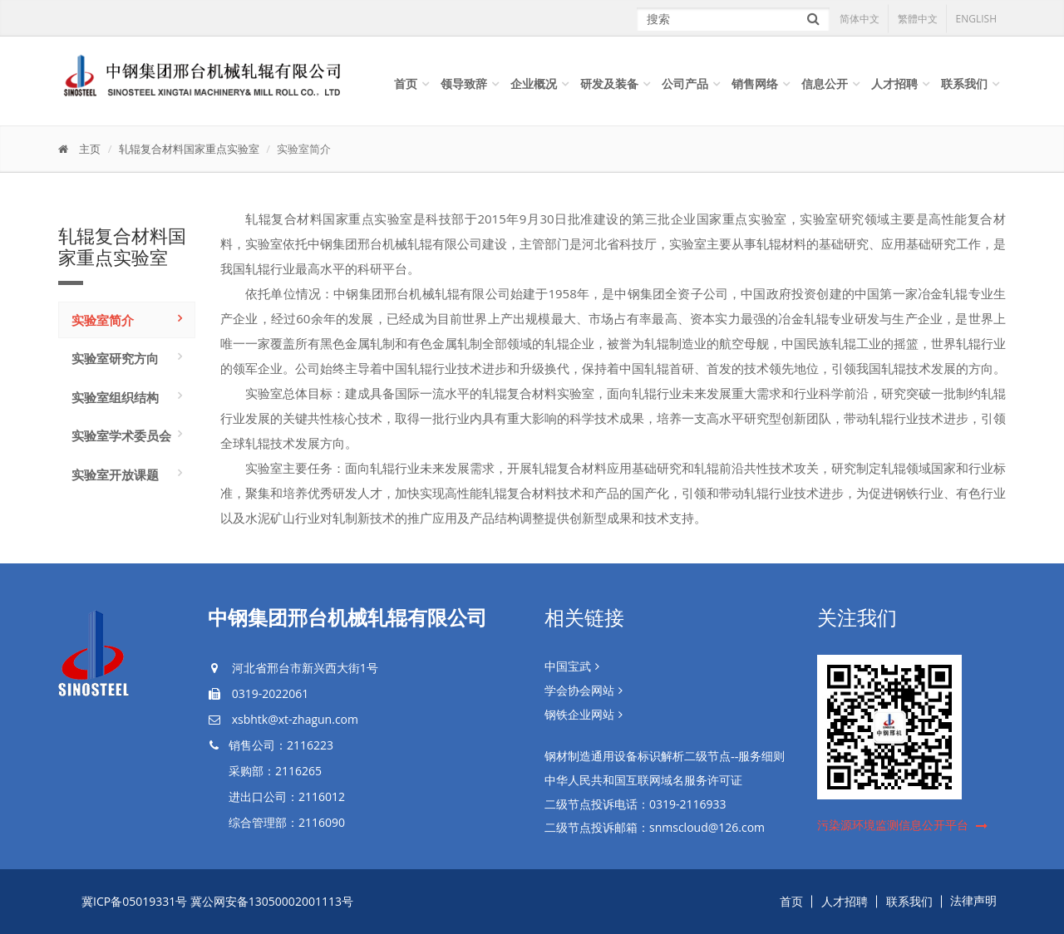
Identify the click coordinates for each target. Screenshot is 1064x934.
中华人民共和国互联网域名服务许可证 (643, 780)
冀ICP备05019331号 (134, 901)
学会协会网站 (579, 691)
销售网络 (755, 83)
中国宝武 (567, 667)
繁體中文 (918, 19)
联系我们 (964, 83)
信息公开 (824, 83)
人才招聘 (894, 83)
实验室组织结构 (115, 397)
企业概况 (533, 83)
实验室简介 (102, 320)
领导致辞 (464, 83)
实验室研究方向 (115, 358)
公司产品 (685, 83)
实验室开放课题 (115, 474)
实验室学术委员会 (121, 435)
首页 (405, 83)
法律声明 (973, 901)
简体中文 (859, 19)
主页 (90, 148)
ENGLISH (976, 19)
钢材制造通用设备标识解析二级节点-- (664, 756)
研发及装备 (609, 83)
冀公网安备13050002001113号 (271, 901)
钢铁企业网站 (579, 715)
